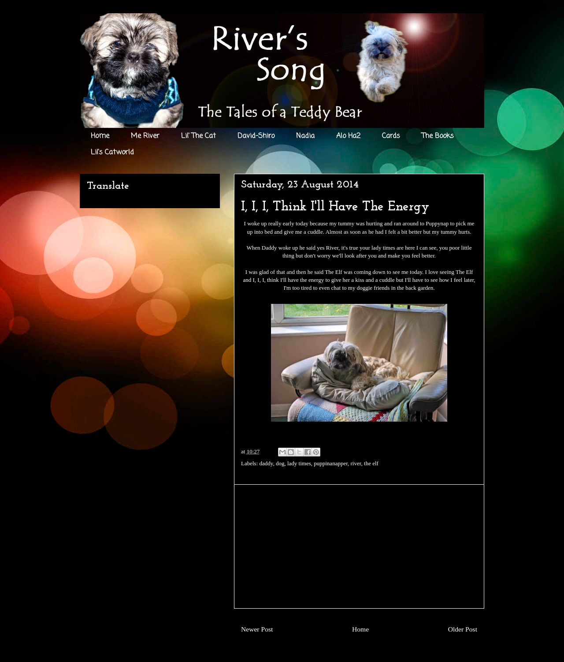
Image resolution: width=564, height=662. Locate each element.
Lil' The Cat (198, 136)
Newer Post (257, 629)
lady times (299, 463)
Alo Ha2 (348, 136)
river (355, 463)
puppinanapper (331, 463)
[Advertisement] (359, 546)
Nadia (305, 136)
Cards (391, 136)
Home (100, 136)
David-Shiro (256, 136)
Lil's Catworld (112, 152)
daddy (266, 463)
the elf (371, 463)
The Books (438, 136)
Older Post (462, 629)
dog (280, 463)
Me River (145, 136)
